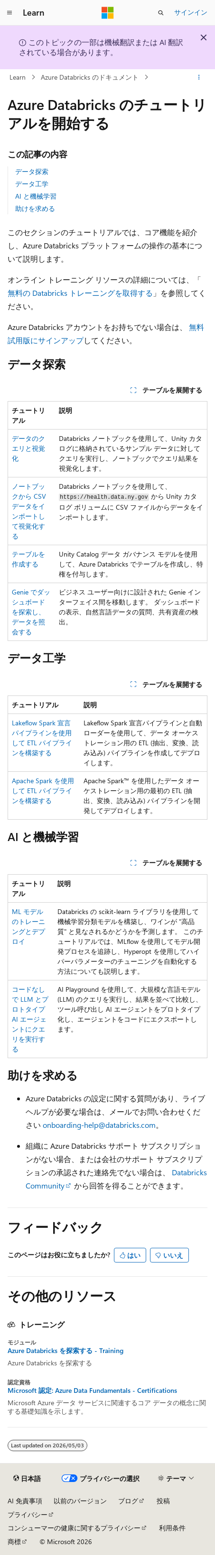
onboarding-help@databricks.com (99, 1125)
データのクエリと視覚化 (28, 448)
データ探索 (31, 171)
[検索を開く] (160, 12)
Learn (17, 77)
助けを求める (35, 208)
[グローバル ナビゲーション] (9, 12)
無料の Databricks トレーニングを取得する (80, 293)
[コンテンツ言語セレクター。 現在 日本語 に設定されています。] (27, 1478)
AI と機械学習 (35, 196)
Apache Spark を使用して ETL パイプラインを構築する (43, 790)
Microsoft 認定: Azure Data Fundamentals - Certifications (92, 1390)
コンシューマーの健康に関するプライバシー (74, 1527)
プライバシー (27, 1514)
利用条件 (172, 1527)
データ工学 (31, 183)
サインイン (190, 12)
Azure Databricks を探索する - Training (65, 1350)
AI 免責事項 (25, 1500)
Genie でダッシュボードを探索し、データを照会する (31, 611)
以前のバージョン (80, 1500)
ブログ (128, 1500)
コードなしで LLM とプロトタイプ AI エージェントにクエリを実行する (30, 1019)
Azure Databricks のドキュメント (90, 77)
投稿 (163, 1500)
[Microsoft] (108, 13)
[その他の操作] (199, 77)
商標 (14, 1541)
